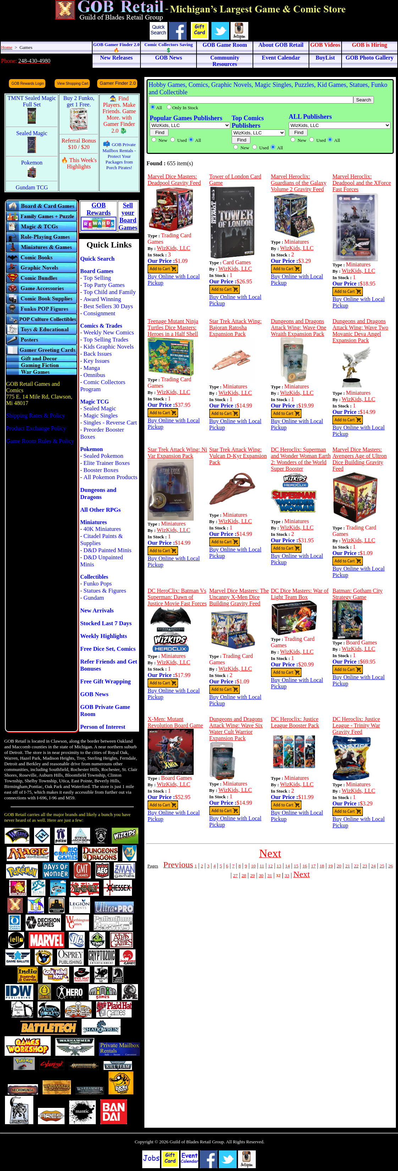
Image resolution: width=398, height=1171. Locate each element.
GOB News (94, 694)
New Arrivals (97, 610)
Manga (91, 368)
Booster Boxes (100, 470)
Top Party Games (104, 285)
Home (6, 47)
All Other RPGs (100, 509)
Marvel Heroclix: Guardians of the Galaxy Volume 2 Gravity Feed (299, 182)
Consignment (99, 313)
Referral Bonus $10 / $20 (79, 144)
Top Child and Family (109, 292)
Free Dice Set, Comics (108, 648)
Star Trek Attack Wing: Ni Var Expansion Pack (177, 452)
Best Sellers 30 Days (108, 306)
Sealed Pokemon (103, 456)
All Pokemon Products (110, 477)
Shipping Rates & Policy (35, 415)
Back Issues (97, 353)
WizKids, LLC (173, 248)
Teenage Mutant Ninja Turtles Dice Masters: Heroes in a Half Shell (173, 327)
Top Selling (97, 277)
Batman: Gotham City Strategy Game (357, 594)
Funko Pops (97, 583)
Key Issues (96, 360)
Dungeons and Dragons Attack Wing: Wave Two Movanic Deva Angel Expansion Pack (360, 330)
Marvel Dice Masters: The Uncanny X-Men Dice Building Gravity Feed (239, 597)
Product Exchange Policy (36, 428)
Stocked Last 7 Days (106, 623)
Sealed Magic (99, 408)
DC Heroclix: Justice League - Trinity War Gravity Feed (356, 725)
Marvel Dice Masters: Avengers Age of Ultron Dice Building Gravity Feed (359, 459)
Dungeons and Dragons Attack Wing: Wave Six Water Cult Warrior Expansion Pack (236, 728)
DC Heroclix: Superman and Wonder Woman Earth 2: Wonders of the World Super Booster (301, 459)
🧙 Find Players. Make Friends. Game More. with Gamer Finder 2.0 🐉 (119, 114)
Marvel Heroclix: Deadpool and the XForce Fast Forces (361, 182)
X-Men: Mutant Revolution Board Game (175, 722)
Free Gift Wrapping (105, 681)
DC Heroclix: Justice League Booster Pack (295, 722)
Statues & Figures (104, 590)
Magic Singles (100, 415)
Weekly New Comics (108, 332)
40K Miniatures (102, 529)
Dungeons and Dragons (98, 493)
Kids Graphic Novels (108, 346)
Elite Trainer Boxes (106, 463)
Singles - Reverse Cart (110, 422)
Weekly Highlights (103, 636)
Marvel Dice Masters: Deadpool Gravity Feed (174, 179)
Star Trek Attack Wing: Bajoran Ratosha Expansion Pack (235, 327)
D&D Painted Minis (107, 550)
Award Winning (102, 299)
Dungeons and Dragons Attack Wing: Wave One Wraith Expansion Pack (298, 327)
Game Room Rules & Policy (40, 441)
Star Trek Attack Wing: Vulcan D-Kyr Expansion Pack (238, 455)
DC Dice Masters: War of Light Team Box (300, 594)
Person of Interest (102, 726)
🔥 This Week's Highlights (79, 163)
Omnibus (94, 375)
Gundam (93, 597)
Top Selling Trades (105, 339)
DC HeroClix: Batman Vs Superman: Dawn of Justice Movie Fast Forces (177, 597)
